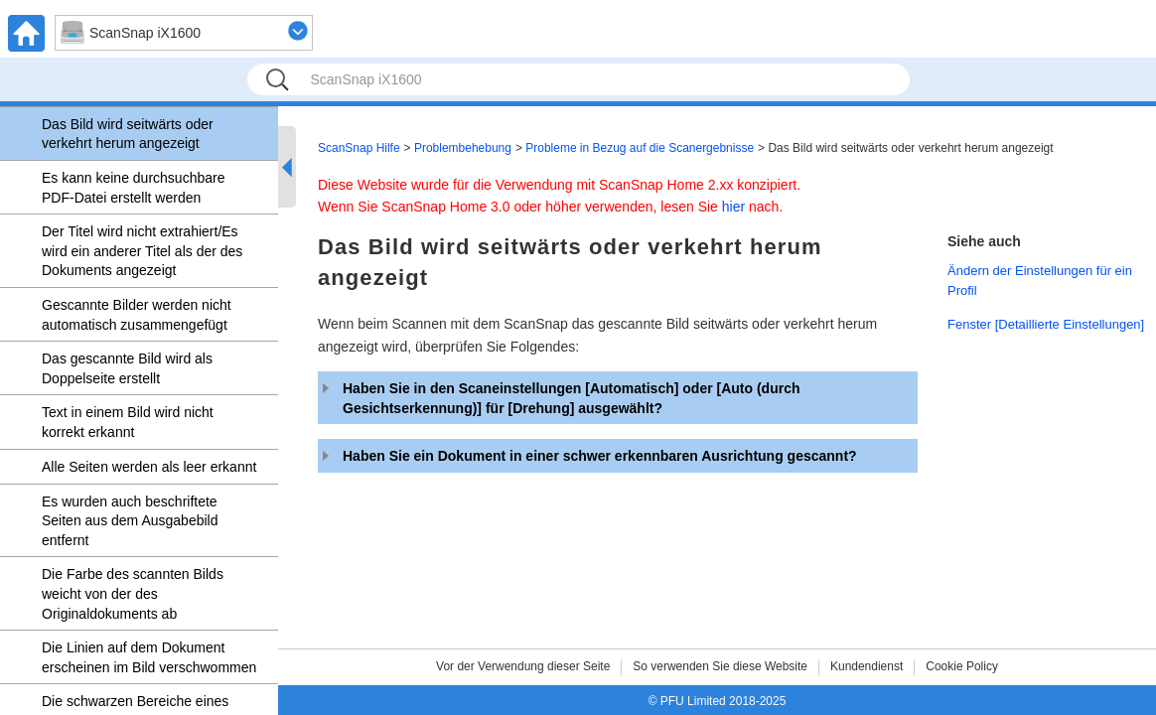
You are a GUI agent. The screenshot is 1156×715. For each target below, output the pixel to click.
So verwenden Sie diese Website (720, 666)
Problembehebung (462, 148)
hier (733, 206)
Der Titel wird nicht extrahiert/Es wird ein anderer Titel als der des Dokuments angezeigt (142, 250)
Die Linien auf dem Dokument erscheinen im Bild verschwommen (149, 657)
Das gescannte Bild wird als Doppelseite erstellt (127, 368)
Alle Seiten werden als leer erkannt (149, 467)
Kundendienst (866, 666)
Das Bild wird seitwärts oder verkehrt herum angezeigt (128, 134)
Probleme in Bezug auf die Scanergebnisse (639, 148)
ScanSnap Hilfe (359, 148)
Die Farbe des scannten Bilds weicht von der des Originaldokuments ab (132, 593)
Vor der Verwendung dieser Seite (523, 666)
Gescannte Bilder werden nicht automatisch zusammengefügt (136, 315)
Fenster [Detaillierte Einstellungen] (1045, 324)
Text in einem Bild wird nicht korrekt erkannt (128, 422)
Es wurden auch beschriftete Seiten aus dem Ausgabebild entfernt (129, 521)
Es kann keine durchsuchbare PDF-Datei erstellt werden (133, 188)
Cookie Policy (962, 666)
